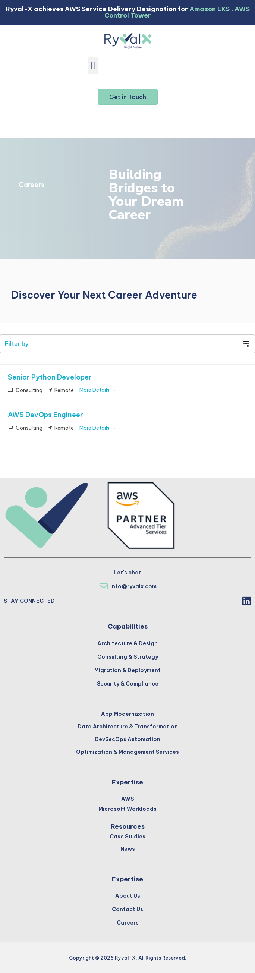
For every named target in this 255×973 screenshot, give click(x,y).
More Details (97, 390)
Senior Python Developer (50, 377)
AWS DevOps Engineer (45, 414)
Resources (128, 826)
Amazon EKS (209, 9)
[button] (93, 65)
